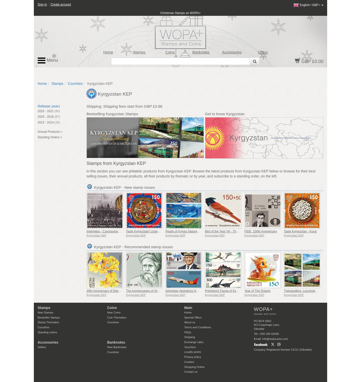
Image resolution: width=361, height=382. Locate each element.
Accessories (232, 52)
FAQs (187, 332)
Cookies (189, 361)
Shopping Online (194, 366)
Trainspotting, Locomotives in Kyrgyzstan (311, 291)
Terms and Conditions (197, 327)
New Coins (114, 312)
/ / (308, 5)
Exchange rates (193, 342)
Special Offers (193, 317)
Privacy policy (192, 356)
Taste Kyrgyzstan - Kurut (300, 231)
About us (189, 322)
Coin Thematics (116, 317)
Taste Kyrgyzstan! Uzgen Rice (146, 231)
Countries (75, 84)
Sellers (42, 347)
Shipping (189, 337)
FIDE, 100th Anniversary (260, 231)
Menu (48, 60)
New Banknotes (117, 347)
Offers (263, 52)
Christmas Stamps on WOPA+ (180, 13)
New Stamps (45, 312)
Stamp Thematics (48, 322)
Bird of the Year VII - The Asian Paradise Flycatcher (239, 231)
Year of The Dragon (257, 291)
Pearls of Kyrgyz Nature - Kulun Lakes (190, 231)
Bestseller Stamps (49, 317)
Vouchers (190, 347)
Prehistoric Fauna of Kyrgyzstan (226, 291)
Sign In (42, 4)
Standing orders (47, 332)
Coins (170, 52)
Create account (61, 4)
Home (108, 52)
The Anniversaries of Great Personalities (153, 291)
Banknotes (201, 52)
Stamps (139, 52)
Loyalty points (192, 351)
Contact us (191, 371)
